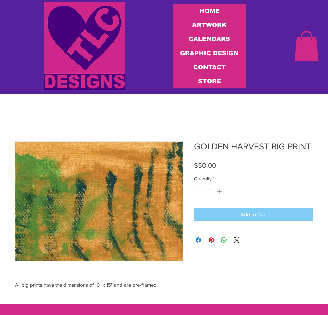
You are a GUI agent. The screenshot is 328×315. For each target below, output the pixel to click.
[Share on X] (237, 240)
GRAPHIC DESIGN (209, 53)
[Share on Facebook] (198, 240)
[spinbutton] (209, 191)
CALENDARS (209, 39)
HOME (209, 11)
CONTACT (209, 67)
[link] (306, 46)
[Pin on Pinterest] (211, 240)
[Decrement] (199, 191)
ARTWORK (209, 25)
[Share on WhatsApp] (224, 240)
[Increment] (220, 191)
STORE (209, 81)
